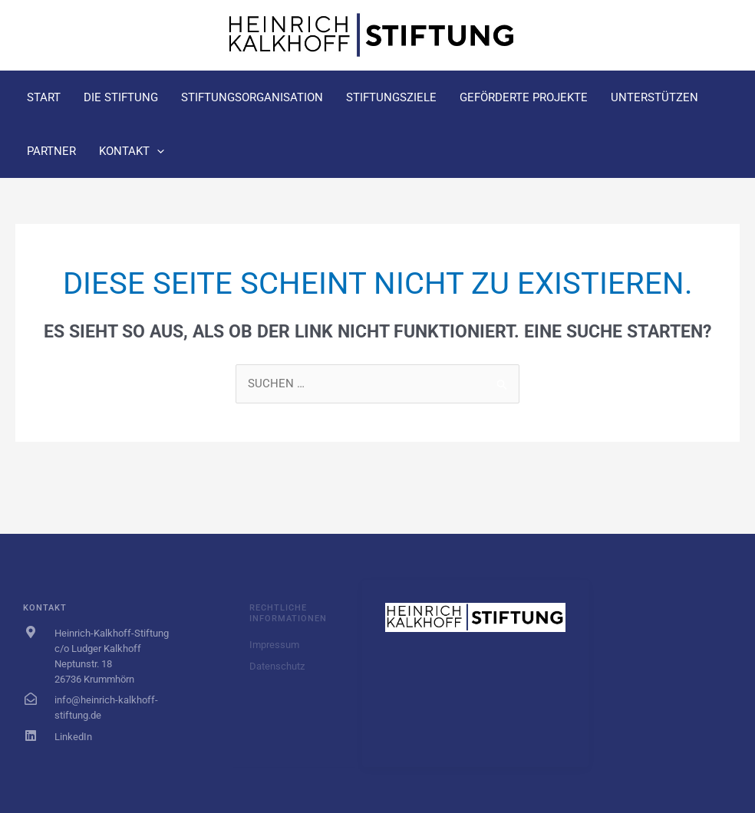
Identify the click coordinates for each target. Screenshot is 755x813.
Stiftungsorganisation (252, 97)
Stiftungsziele (391, 97)
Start (44, 97)
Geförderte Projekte (524, 97)
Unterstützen (654, 97)
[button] (157, 151)
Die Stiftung (121, 97)
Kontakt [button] (131, 151)
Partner (51, 151)
